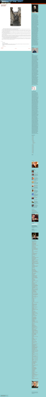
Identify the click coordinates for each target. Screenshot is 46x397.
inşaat (32, 295)
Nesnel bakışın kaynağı (34, 329)
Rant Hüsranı (35, 193)
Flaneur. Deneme (33, 280)
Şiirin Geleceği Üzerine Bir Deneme (35, 351)
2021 (32, 139)
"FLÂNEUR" (35, 170)
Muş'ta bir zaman (33, 327)
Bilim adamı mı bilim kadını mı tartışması (35, 257)
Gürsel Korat (3, 1)
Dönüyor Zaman (33, 267)
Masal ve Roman (33, 324)
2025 (32, 136)
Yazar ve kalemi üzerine (34, 367)
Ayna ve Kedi (33, 252)
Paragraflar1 (33, 338)
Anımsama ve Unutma (34, 246)
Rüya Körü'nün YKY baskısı (34, 344)
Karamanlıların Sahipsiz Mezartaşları (35, 313)
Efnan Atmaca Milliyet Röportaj (34, 271)
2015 (32, 147)
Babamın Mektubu (33, 254)
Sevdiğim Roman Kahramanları (34, 347)
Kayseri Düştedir (33, 314)
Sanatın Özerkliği (33, 346)
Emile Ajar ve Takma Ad (34, 273)
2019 (32, 144)
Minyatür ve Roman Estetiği (34, 326)
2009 (32, 151)
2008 (32, 152)
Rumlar (32, 343)
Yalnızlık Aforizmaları (33, 365)
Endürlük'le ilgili (33, 274)
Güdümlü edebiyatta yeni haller (34, 284)
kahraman (33, 303)
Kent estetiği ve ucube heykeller (34, 315)
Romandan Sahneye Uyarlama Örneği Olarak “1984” (36, 185)
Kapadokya (33, 307)
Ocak (33, 143)
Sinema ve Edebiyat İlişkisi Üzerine (35, 349)
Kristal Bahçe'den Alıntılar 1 (34, 318)
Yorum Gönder (2, 47)
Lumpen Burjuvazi (33, 323)
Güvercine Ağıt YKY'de (34, 286)
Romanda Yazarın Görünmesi (34, 341)
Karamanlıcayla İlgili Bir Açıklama (34, 312)
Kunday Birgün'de (33, 320)
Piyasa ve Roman (33, 339)
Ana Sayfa (16, 48)
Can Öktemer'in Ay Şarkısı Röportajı (35, 261)
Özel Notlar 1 (33, 335)
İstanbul (32, 297)
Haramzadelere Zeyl (33, 290)
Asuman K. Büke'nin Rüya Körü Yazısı (35, 248)
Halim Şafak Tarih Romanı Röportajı (35, 289)
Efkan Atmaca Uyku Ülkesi (34, 270)
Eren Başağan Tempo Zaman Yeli (34, 275)
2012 (32, 149)
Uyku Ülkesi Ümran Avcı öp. (34, 362)
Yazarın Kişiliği (33, 370)
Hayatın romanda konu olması (34, 292)
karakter (32, 310)
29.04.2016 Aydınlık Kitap (34, 243)
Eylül (33, 141)
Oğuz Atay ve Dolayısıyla (34, 333)
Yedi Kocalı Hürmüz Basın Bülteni (34, 372)
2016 (32, 146)
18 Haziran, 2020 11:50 (4, 46)
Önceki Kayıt (29, 48)
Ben (32, 255)
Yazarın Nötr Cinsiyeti (35, 177)
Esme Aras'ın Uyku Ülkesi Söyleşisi (35, 277)
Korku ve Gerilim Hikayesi (34, 317)
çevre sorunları (33, 264)
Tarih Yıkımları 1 (33, 354)
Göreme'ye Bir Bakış (33, 283)
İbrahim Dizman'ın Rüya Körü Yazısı (35, 293)
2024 (32, 137)
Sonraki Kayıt (2, 48)
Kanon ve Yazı (33, 306)
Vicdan (32, 364)
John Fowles (33, 298)
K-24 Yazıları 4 (33, 300)
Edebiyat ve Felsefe (33, 269)
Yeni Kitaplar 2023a (33, 373)
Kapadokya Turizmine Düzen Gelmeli (35, 309)
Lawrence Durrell (33, 321)
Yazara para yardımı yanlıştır (34, 368)
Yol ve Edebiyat (33, 376)
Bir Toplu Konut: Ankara (34, 258)
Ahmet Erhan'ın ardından (34, 244)
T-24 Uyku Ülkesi (33, 352)
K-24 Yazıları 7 (33, 301)
